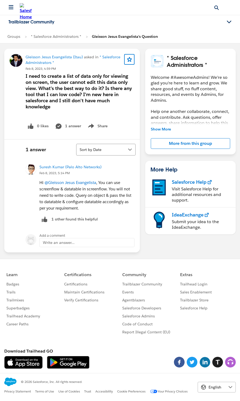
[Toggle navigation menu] (229, 22)
